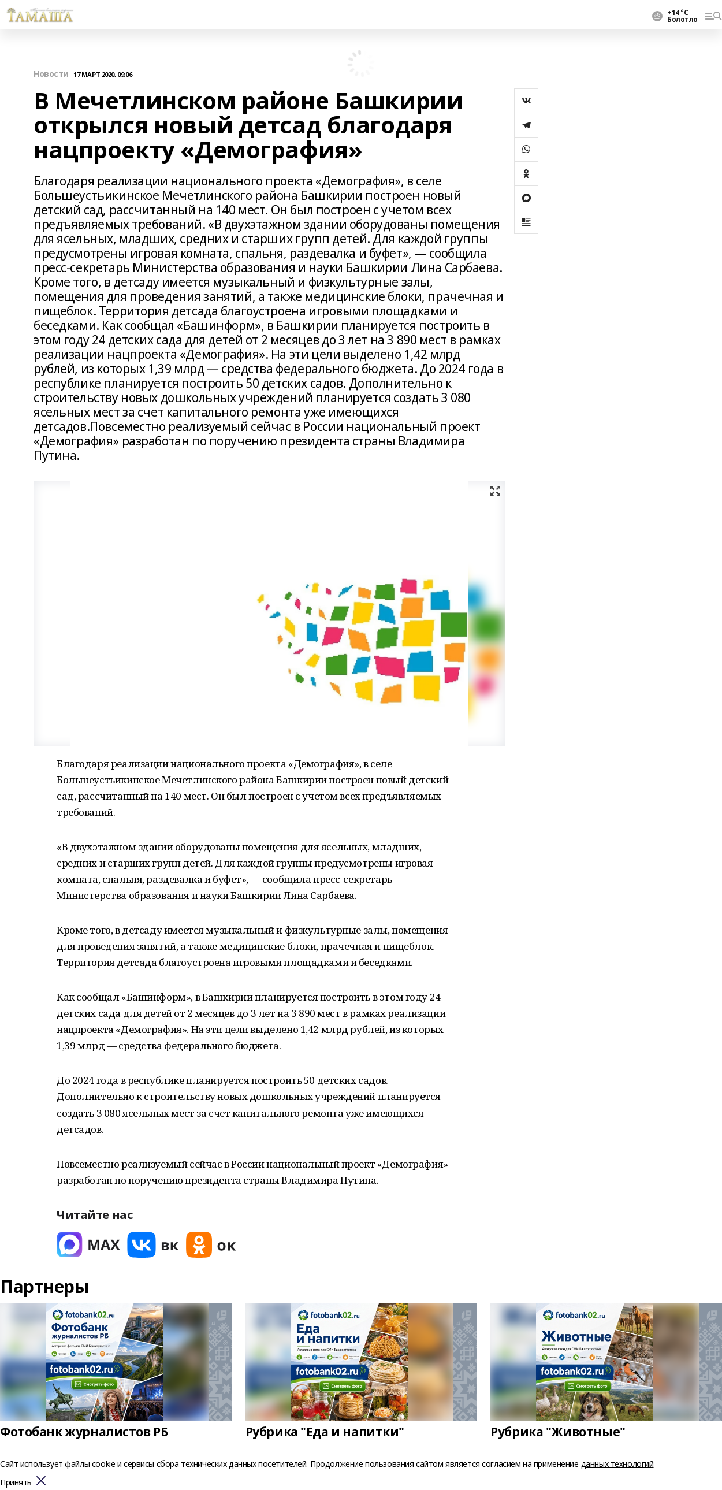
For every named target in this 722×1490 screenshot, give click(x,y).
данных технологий (617, 1463)
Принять (16, 1483)
